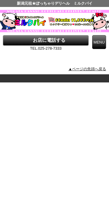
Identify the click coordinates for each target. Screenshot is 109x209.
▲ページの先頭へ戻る (87, 69)
